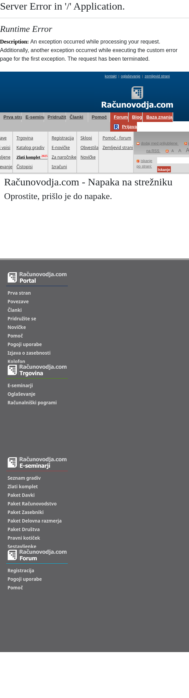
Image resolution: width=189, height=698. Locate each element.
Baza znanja (159, 117)
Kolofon (16, 361)
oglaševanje (130, 76)
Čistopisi (24, 167)
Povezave (18, 301)
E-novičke (61, 147)
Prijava (125, 127)
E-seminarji (34, 117)
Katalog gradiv (30, 147)
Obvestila (89, 147)
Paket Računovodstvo (32, 504)
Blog (137, 117)
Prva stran (12, 117)
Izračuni (59, 167)
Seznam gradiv (24, 478)
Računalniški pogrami (32, 403)
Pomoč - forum (116, 138)
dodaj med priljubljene (157, 143)
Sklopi (86, 138)
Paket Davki (21, 495)
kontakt (110, 76)
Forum (121, 117)
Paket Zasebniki (25, 512)
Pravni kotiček (24, 538)
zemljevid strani (157, 76)
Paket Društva (24, 529)
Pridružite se (22, 319)
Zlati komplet (23, 486)
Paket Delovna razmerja (35, 521)
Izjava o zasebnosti (29, 353)
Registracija (63, 138)
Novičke (88, 157)
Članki (76, 117)
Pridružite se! (56, 117)
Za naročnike (64, 157)
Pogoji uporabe (25, 344)
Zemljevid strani (117, 147)
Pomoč (99, 117)
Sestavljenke (22, 546)
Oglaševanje (22, 394)
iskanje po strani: (144, 164)
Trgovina (24, 138)
